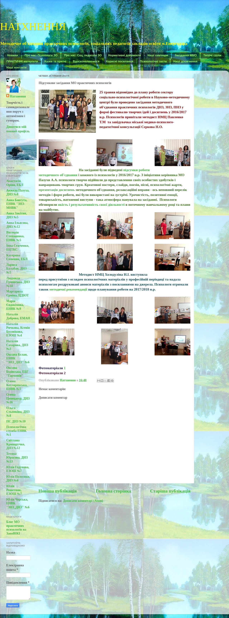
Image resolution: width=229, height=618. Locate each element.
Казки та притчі (55, 61)
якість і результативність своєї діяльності (91, 204)
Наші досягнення (185, 61)
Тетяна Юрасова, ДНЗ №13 (17, 457)
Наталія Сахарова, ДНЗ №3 (17, 345)
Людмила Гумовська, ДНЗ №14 (18, 282)
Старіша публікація (170, 491)
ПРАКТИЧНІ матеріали (22, 61)
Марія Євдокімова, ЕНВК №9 (15, 305)
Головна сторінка (113, 491)
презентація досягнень (57, 190)
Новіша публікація (57, 491)
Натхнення (18, 96)
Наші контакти (16, 67)
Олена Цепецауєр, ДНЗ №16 (18, 398)
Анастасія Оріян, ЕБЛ (14, 183)
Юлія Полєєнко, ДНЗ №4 (18, 478)
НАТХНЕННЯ (33, 25)
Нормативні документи (124, 55)
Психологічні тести (153, 61)
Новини (12, 55)
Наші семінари (157, 55)
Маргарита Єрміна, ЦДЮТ (17, 293)
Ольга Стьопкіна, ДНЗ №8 (18, 411)
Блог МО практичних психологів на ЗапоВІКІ (16, 527)
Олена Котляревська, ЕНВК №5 (16, 385)
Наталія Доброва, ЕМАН (18, 316)
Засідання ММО (186, 55)
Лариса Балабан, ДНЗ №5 (16, 268)
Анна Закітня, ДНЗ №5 (16, 215)
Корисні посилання (119, 61)
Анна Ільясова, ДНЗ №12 (17, 224)
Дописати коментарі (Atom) (83, 501)
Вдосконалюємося (86, 61)
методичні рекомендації (68, 289)
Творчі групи (212, 55)
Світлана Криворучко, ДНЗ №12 (15, 444)
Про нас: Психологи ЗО (41, 55)
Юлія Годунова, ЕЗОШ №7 (17, 469)
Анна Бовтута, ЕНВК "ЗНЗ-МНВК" (16, 204)
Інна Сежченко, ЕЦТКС (17, 247)
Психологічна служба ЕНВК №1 (16, 430)
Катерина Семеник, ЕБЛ (16, 257)
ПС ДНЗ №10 (16, 421)
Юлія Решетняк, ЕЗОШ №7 (14, 490)
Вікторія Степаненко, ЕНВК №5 (15, 236)
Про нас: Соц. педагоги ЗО (83, 55)
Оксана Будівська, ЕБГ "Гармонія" (17, 371)
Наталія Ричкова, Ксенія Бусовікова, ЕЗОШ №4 (18, 329)
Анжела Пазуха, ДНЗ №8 (17, 192)
